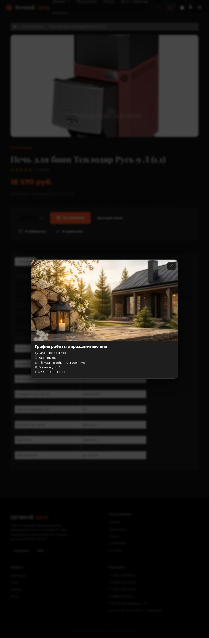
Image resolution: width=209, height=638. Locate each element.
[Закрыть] (171, 266)
